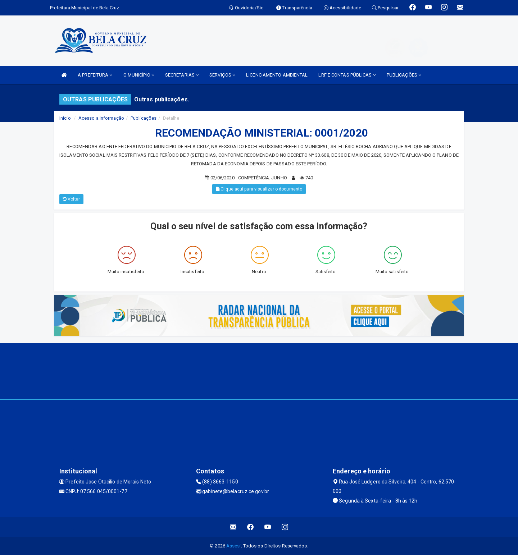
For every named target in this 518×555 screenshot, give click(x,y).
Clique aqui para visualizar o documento (259, 189)
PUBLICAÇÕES (404, 75)
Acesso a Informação (101, 118)
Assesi (233, 546)
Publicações (143, 118)
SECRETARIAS (182, 75)
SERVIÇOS (222, 75)
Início (65, 118)
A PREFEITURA (95, 75)
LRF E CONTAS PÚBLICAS (347, 75)
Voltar (71, 199)
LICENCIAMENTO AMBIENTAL (277, 75)
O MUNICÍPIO (138, 75)
